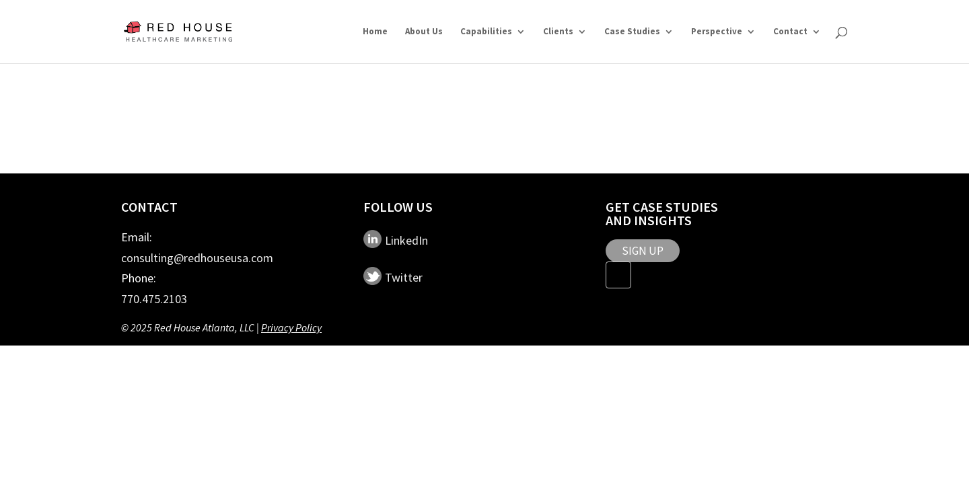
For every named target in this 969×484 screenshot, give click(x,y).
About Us (424, 32)
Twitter (404, 277)
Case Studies (632, 32)
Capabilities (486, 32)
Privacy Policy (291, 327)
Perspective (716, 32)
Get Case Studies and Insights (662, 213)
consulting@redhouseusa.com (197, 258)
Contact (790, 32)
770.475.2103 (154, 299)
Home (375, 32)
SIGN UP (642, 250)
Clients (558, 32)
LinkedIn (406, 240)
